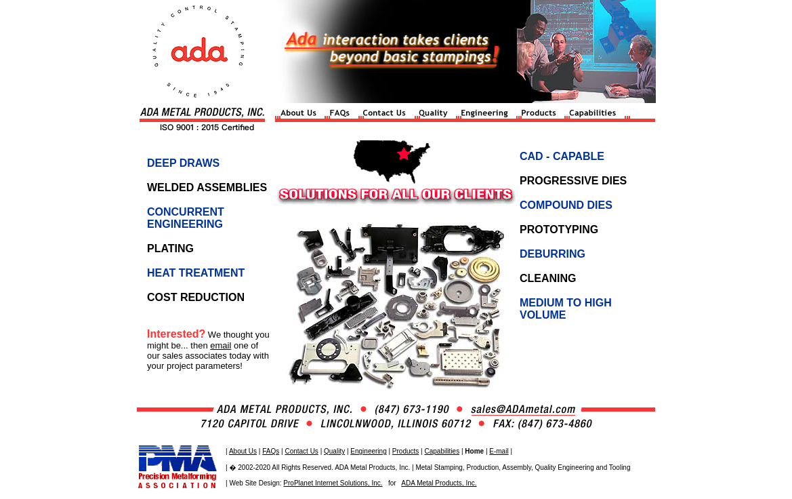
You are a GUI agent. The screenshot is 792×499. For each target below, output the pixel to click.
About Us (243, 451)
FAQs (270, 451)
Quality (334, 451)
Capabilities (441, 451)
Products (405, 451)
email (220, 345)
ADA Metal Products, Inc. (438, 483)
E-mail (498, 451)
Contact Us (301, 451)
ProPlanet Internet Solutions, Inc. (332, 483)
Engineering (368, 451)
